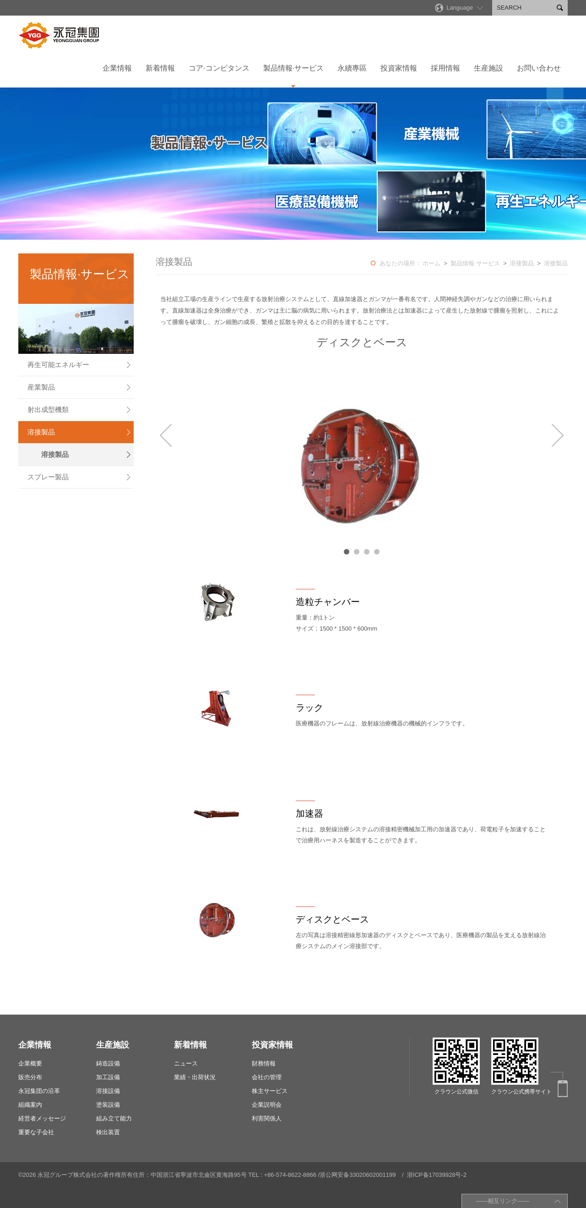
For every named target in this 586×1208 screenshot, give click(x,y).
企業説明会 (267, 1104)
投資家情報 (398, 68)
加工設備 (108, 1077)
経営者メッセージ (42, 1118)
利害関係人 (267, 1118)
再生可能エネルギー (79, 365)
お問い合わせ (539, 68)
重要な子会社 (36, 1132)
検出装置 (108, 1132)
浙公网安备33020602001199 (358, 1174)
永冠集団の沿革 (39, 1090)
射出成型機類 (79, 410)
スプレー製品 (79, 477)
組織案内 (30, 1104)
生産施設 (488, 68)
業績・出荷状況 (195, 1077)
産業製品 (79, 387)
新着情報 (160, 68)
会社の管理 (267, 1077)
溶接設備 (108, 1090)
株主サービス (270, 1090)
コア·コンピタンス (219, 68)
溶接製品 (79, 432)
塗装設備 (108, 1104)
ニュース (186, 1063)
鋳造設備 (108, 1063)
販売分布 (30, 1077)
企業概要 (30, 1063)
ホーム (431, 263)
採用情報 (445, 68)
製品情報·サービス (293, 68)
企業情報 (117, 68)
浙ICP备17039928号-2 (437, 1174)
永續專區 (352, 68)
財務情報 (264, 1063)
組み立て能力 (114, 1118)
